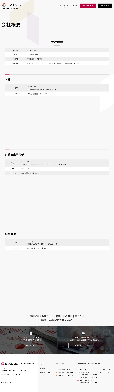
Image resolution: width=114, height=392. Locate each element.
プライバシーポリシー (46, 373)
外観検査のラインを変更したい (88, 377)
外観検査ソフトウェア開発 (65, 372)
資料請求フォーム (31, 345)
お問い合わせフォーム (83, 345)
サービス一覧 (64, 6)
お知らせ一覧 (106, 369)
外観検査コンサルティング (65, 375)
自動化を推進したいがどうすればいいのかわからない (88, 381)
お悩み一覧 (82, 369)
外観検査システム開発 (64, 369)
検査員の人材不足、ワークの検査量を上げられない (88, 373)
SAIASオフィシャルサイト (11, 375)
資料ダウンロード (88, 6)
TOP (55, 6)
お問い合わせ (105, 6)
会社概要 (74, 6)
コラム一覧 (106, 372)
